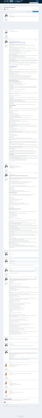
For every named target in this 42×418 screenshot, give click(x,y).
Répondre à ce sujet (35, 11)
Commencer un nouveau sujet (29, 11)
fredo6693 (6, 164)
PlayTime (6, 30)
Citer (10, 162)
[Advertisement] (13, 25)
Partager (33, 9)
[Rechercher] (32, 2)
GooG (6, 363)
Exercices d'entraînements (12, 9)
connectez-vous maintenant (21, 399)
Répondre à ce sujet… (8, 402)
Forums (8, 3)
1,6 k (6, 394)
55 (6, 18)
